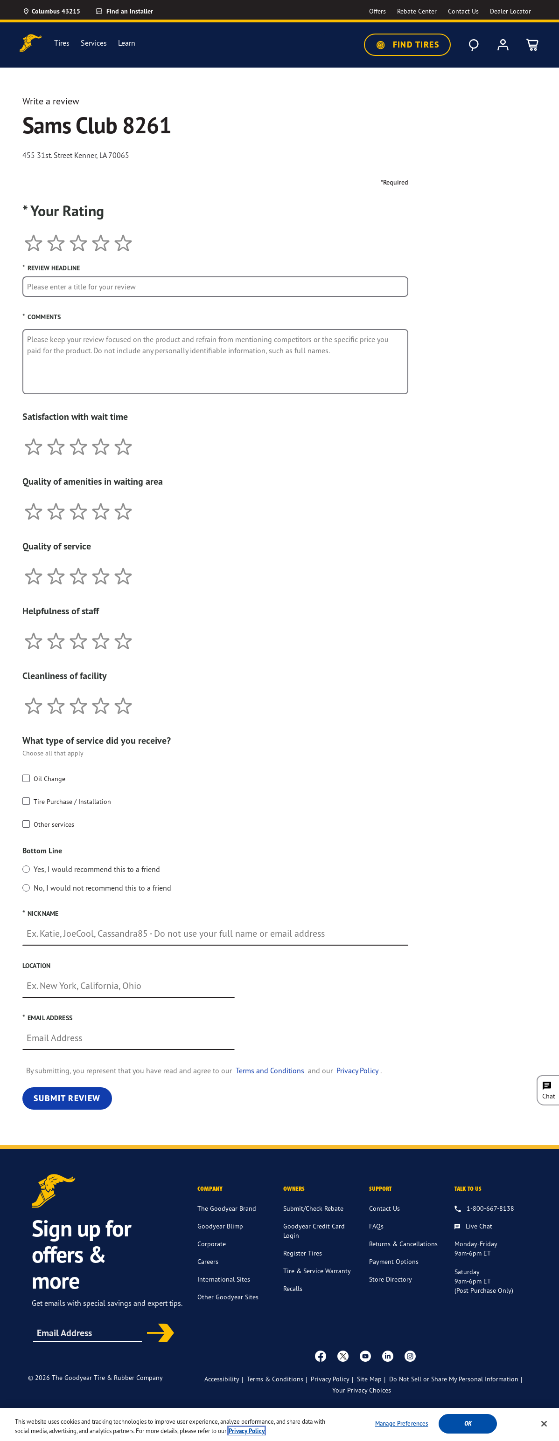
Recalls (292, 1288)
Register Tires (302, 1253)
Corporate (211, 1244)
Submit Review (67, 1098)
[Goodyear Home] (31, 43)
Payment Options (394, 1261)
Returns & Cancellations (403, 1244)
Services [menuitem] (94, 43)
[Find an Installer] (135, 11)
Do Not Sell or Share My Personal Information (453, 1379)
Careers (207, 1261)
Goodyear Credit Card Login (314, 1230)
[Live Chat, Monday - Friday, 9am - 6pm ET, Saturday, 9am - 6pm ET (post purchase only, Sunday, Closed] (473, 1226)
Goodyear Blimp (220, 1226)
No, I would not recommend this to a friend (102, 887)
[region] (279, 1424)
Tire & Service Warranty (317, 1271)
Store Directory (390, 1279)
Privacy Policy (357, 1070)
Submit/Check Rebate (313, 1208)
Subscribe (157, 1334)
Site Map (369, 1379)
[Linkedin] (387, 1356)
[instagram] (410, 1356)
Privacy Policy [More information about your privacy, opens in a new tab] (247, 1431)
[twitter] (343, 1356)
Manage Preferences (401, 1423)
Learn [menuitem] (126, 43)
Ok (468, 1423)
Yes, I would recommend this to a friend (97, 869)
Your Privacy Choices (361, 1390)
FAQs (376, 1226)
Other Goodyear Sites (228, 1297)
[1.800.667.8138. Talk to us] (484, 1209)
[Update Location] (51, 11)
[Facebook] (320, 1356)
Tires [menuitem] (62, 43)
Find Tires (407, 44)
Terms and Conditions (270, 1070)
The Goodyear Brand (226, 1208)
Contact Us (384, 1208)
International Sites (223, 1279)
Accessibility (221, 1379)
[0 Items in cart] (533, 45)
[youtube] (365, 1356)
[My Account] (503, 45)
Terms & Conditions (275, 1379)
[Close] (544, 1424)
